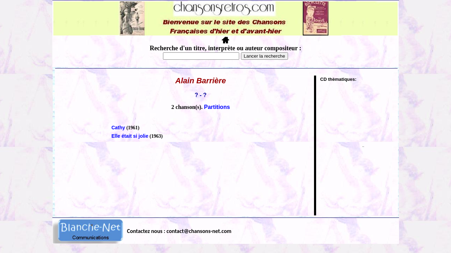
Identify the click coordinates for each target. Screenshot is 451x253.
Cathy (118, 127)
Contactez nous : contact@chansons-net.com (179, 231)
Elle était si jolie (129, 136)
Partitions (217, 107)
